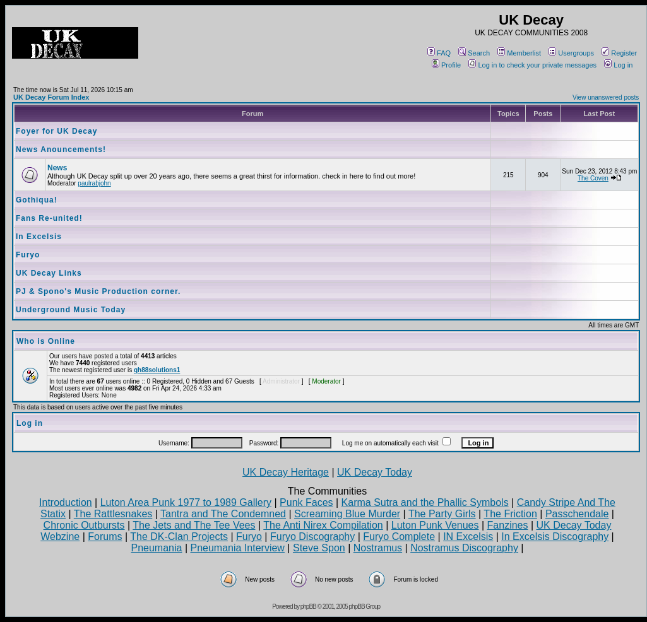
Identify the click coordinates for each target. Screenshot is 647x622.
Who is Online (45, 341)
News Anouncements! (61, 149)
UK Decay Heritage (285, 472)
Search (474, 53)
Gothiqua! (36, 200)
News (57, 167)
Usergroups (571, 53)
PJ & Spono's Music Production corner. (98, 291)
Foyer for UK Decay (56, 131)
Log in (618, 65)
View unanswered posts (606, 97)
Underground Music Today (71, 309)
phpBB (308, 606)
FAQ (439, 53)
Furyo (28, 254)
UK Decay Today (374, 472)
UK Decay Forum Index (51, 97)
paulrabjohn (94, 183)
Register (619, 53)
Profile (446, 65)
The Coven (593, 178)
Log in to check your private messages (532, 65)
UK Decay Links (49, 273)
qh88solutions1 (157, 370)
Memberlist (519, 53)
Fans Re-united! (49, 218)
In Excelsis (39, 236)
